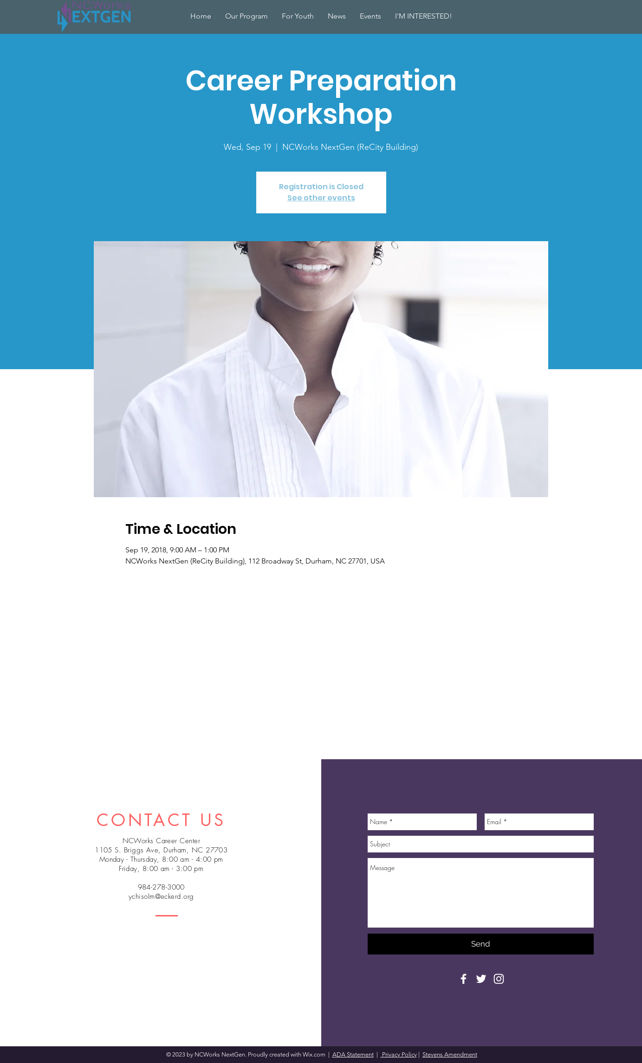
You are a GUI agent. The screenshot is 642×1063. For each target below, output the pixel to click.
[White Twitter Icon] (481, 979)
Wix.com (315, 1054)
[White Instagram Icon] (499, 979)
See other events (321, 197)
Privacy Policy (399, 1054)
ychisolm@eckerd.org (161, 896)
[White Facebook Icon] (463, 979)
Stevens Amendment (449, 1054)
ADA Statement (353, 1054)
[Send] (481, 944)
